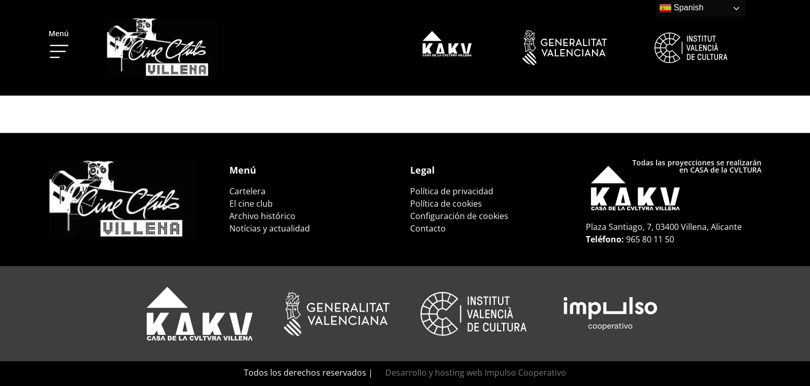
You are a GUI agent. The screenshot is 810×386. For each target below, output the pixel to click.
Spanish (681, 8)
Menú (59, 33)
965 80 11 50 (650, 239)
